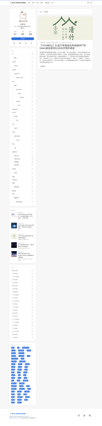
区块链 (53, 42)
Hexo (24, 416)
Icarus (27, 416)
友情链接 (47, 2)
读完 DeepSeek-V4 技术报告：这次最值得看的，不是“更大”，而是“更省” (25, 216)
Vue (28, 248)
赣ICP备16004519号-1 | (15, 417)
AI (18, 219)
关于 (52, 2)
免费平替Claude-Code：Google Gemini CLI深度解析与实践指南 (26, 255)
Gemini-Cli (24, 259)
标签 (41, 2)
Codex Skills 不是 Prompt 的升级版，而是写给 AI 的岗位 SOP (26, 227)
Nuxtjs (24, 248)
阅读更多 (43, 66)
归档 (33, 2)
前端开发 (20, 239)
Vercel (20, 248)
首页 (29, 2)
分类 (37, 2)
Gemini (19, 259)
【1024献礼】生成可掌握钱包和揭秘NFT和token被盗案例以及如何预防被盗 (63, 46)
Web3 (57, 42)
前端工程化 (25, 239)
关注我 (23, 38)
